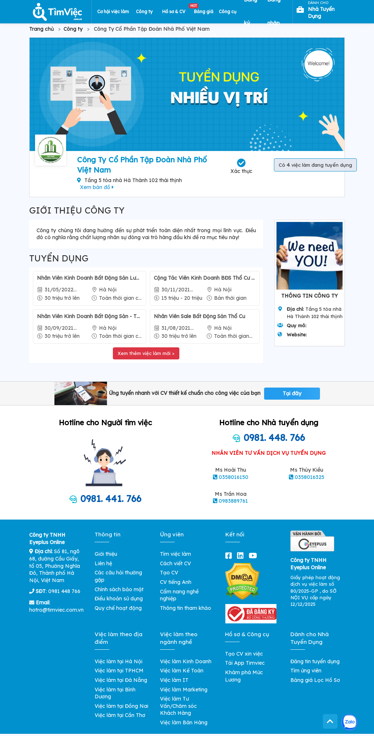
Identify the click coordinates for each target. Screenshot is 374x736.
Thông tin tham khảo (185, 608)
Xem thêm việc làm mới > (146, 353)
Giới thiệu (106, 554)
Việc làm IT (174, 680)
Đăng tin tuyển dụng (315, 661)
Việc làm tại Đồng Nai (121, 706)
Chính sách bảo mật (119, 589)
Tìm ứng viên (305, 670)
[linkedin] (242, 555)
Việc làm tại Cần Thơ (120, 715)
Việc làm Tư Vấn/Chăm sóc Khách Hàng (178, 705)
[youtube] (254, 555)
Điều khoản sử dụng (119, 598)
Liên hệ (103, 563)
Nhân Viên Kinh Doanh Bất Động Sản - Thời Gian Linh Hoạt (89, 316)
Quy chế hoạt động (118, 608)
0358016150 (233, 477)
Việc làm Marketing (183, 689)
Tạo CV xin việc (244, 653)
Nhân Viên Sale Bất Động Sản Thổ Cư (199, 316)
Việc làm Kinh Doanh (185, 661)
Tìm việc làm (175, 554)
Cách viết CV (175, 563)
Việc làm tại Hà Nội (118, 661)
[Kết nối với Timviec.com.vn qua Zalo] (349, 722)
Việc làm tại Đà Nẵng (121, 680)
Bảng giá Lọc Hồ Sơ (315, 680)
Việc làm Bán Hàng (183, 722)
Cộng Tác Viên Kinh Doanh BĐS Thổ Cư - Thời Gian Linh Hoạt (204, 278)
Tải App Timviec (245, 663)
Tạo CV (169, 572)
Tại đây (292, 393)
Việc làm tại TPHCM (119, 670)
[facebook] (230, 555)
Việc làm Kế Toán (181, 670)
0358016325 (309, 477)
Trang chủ (41, 29)
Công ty (73, 29)
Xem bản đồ (97, 187)
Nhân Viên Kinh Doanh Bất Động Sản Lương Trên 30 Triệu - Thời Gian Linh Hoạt (89, 278)
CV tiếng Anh (175, 582)
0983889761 (233, 501)
